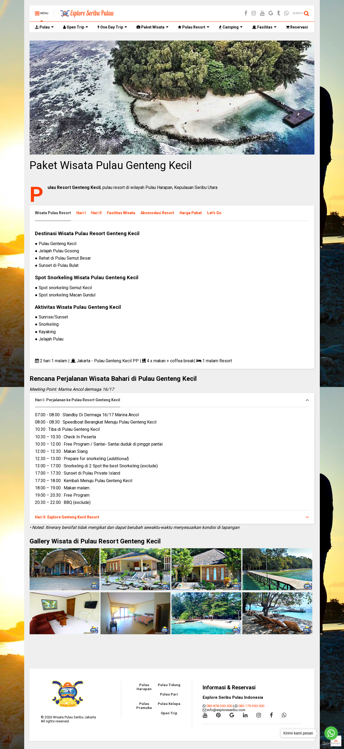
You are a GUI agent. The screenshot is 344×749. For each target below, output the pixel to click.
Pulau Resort (193, 27)
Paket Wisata (153, 27)
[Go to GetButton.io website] (331, 743)
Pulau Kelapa (169, 704)
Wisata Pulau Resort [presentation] (53, 213)
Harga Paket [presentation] (191, 213)
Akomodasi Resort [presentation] (157, 213)
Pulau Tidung (169, 685)
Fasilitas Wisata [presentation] (121, 213)
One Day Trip (112, 27)
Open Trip (75, 27)
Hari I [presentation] (81, 213)
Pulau (44, 27)
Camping (231, 27)
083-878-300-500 (219, 706)
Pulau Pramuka (144, 706)
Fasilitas (264, 27)
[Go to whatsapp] (331, 733)
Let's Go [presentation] (214, 213)
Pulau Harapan (144, 687)
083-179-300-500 (251, 706)
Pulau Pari (169, 694)
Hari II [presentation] (96, 213)
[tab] (55, 213)
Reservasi (297, 27)
